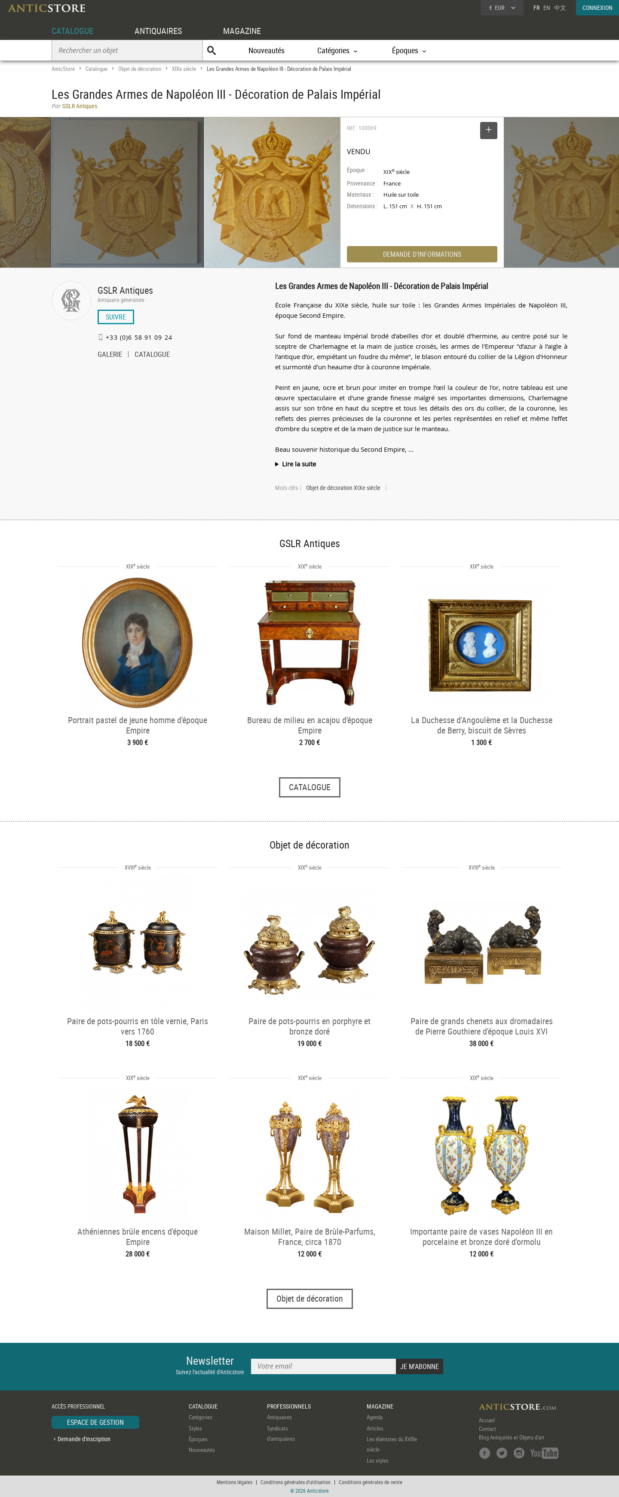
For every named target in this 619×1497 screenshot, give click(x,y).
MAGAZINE (242, 31)
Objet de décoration (139, 69)
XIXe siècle (184, 69)
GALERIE (110, 355)
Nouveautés (266, 50)
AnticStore (63, 69)
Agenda (375, 1417)
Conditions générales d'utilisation (295, 1482)
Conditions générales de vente (370, 1482)
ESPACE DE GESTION (95, 1422)
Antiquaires (279, 1417)
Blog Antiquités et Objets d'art (511, 1437)
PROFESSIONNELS (289, 1406)
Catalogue (96, 69)
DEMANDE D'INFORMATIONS (422, 254)
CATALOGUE (72, 31)
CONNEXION (597, 7)
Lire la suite (299, 463)
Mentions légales (234, 1482)
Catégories (200, 1417)
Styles (195, 1428)
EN (546, 7)
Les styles (378, 1460)
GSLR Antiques (125, 290)
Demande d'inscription (84, 1439)
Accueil (487, 1420)
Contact (487, 1429)
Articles (375, 1428)
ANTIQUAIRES (158, 31)
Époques (198, 1439)
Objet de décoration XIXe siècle (343, 488)
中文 (560, 7)
